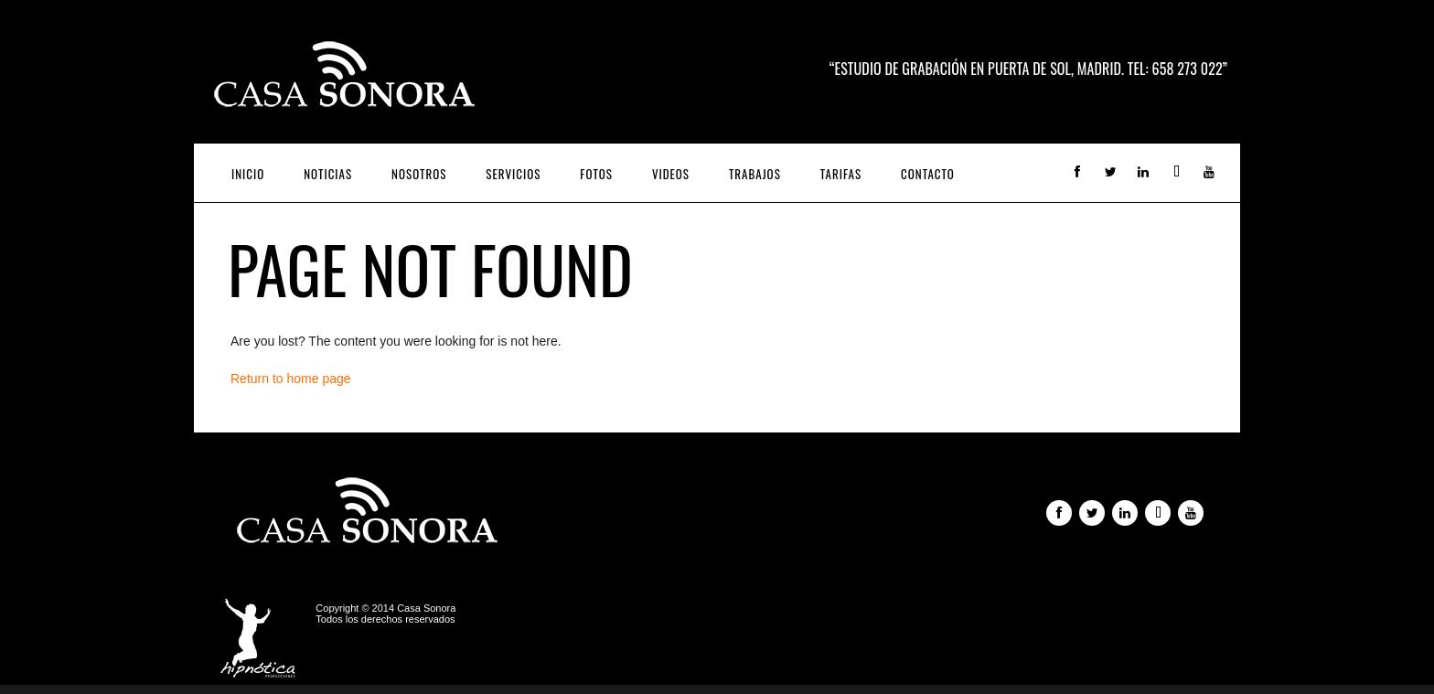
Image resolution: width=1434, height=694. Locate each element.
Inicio (247, 174)
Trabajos (755, 174)
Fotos (596, 174)
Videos (671, 174)
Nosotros (418, 174)
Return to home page (290, 378)
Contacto (928, 174)
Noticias (328, 174)
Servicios (513, 174)
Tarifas (840, 174)
